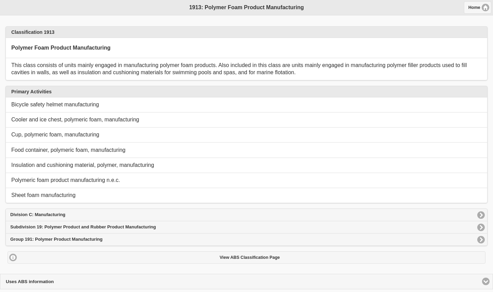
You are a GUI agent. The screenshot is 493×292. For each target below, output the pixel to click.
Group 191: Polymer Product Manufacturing (56, 239)
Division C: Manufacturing (37, 214)
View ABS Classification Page (249, 257)
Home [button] (474, 7)
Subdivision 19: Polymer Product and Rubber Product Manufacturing (83, 226)
